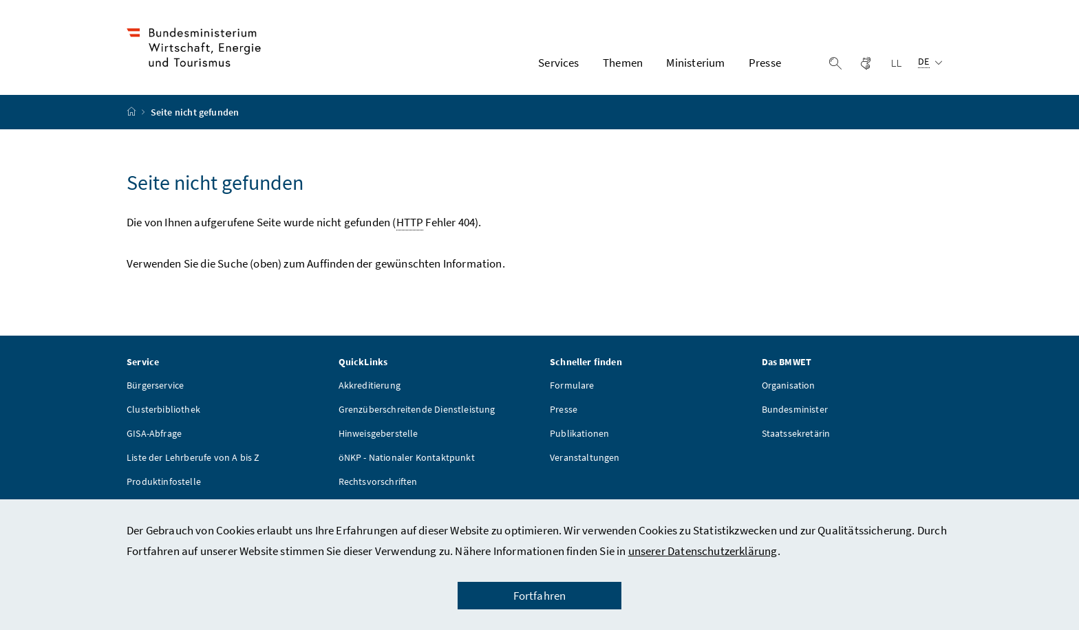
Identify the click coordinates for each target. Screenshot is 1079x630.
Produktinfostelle (164, 481)
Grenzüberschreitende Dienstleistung (417, 409)
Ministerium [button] (695, 62)
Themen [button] (623, 62)
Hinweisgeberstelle (378, 433)
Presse (563, 409)
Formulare (572, 385)
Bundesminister (795, 409)
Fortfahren (539, 595)
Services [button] (558, 62)
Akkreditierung (369, 385)
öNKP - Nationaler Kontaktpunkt (407, 457)
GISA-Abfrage (154, 433)
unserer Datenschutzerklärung (703, 550)
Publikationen (579, 433)
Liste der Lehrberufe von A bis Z (193, 457)
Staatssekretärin (796, 433)
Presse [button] (765, 62)
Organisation (788, 385)
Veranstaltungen (585, 457)
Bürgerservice (155, 385)
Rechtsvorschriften (378, 481)
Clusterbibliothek (163, 409)
